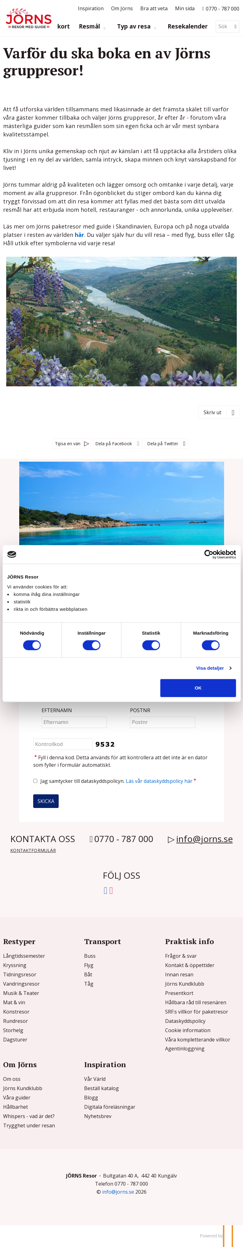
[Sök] (223, 26)
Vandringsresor (21, 983)
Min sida (185, 8)
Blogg (91, 1097)
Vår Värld (95, 1079)
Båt (88, 974)
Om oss (11, 1079)
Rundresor (15, 1021)
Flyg (88, 965)
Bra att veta (154, 8)
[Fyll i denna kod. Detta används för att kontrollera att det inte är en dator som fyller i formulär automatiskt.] (63, 744)
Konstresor (16, 1011)
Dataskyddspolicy (185, 1021)
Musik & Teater (21, 993)
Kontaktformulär (33, 850)
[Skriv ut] (219, 412)
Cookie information (187, 1030)
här (79, 234)
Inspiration (91, 8)
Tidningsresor (19, 974)
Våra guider (16, 1097)
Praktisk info (189, 941)
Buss (90, 955)
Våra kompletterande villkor (197, 1039)
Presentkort (179, 993)
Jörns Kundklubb (184, 983)
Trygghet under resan (29, 1125)
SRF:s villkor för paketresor (196, 1011)
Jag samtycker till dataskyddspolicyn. (118, 781)
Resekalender (188, 26)
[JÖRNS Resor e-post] (118, 1191)
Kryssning (14, 965)
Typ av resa (134, 26)
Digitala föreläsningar (109, 1106)
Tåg (88, 983)
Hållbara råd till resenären (195, 1002)
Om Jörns (122, 8)
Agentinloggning (185, 1048)
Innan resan (179, 974)
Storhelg (13, 1030)
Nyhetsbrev (97, 1116)
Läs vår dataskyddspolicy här (159, 781)
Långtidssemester (24, 955)
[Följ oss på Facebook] (105, 889)
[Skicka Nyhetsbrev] (46, 801)
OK (198, 687)
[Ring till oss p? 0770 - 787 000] (220, 8)
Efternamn (57, 710)
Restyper (19, 941)
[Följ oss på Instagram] (111, 889)
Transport (102, 941)
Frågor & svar (181, 955)
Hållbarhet (15, 1106)
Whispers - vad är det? (29, 1116)
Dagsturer (15, 1039)
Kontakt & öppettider (189, 965)
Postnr (140, 710)
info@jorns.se (204, 838)
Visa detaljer (210, 668)
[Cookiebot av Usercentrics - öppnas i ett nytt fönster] (209, 554)
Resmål (90, 26)
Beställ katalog (101, 1088)
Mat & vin (14, 1002)
